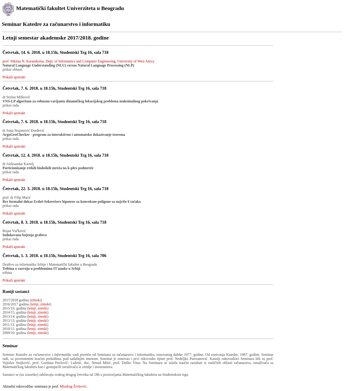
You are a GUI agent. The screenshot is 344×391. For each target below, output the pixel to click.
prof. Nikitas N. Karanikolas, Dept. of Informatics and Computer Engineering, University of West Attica (78, 61)
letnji (34, 304)
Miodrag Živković (73, 386)
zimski (36, 300)
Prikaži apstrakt (13, 77)
